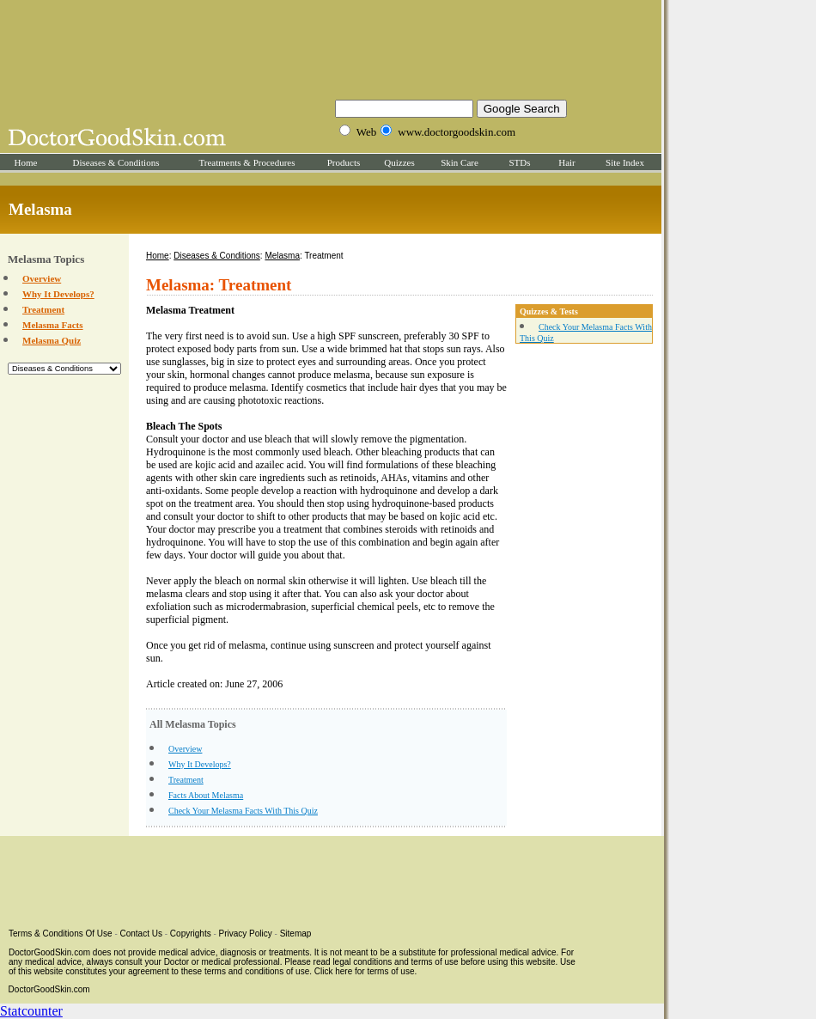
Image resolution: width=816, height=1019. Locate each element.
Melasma (282, 255)
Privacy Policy (245, 933)
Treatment (43, 309)
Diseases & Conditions (116, 162)
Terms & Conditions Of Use (61, 933)
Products (344, 162)
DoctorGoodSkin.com (49, 989)
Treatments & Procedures (246, 162)
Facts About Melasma (205, 795)
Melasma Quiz (51, 340)
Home (26, 162)
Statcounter (31, 1011)
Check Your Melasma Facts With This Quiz (243, 810)
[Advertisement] (330, 47)
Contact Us (141, 933)
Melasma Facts (52, 325)
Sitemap (296, 933)
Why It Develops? (58, 294)
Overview (41, 278)
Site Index (625, 162)
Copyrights (190, 933)
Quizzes (399, 162)
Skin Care (459, 162)
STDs (519, 162)
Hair (566, 162)
